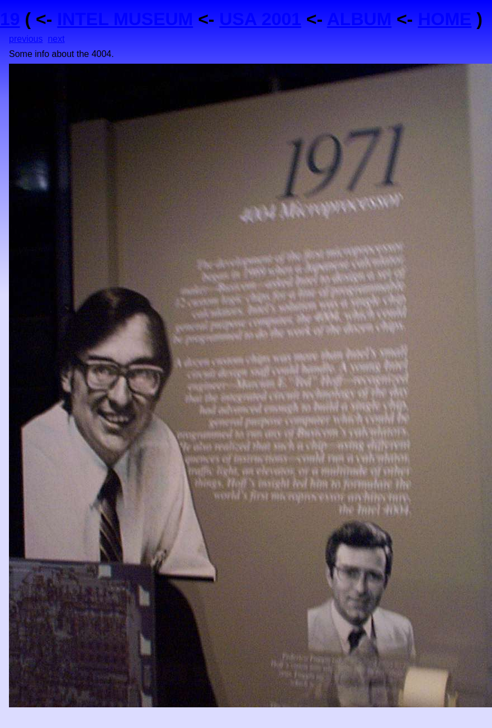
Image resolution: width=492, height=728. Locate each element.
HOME (444, 19)
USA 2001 (260, 19)
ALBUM (359, 19)
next (56, 39)
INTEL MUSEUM (125, 19)
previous (25, 39)
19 (10, 19)
